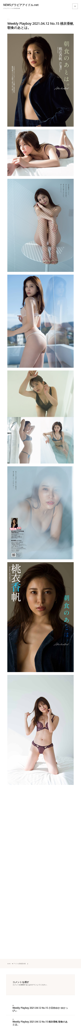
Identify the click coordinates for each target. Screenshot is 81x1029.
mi (9, 964)
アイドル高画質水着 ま (20, 964)
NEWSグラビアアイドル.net (20, 5)
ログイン (33, 985)
